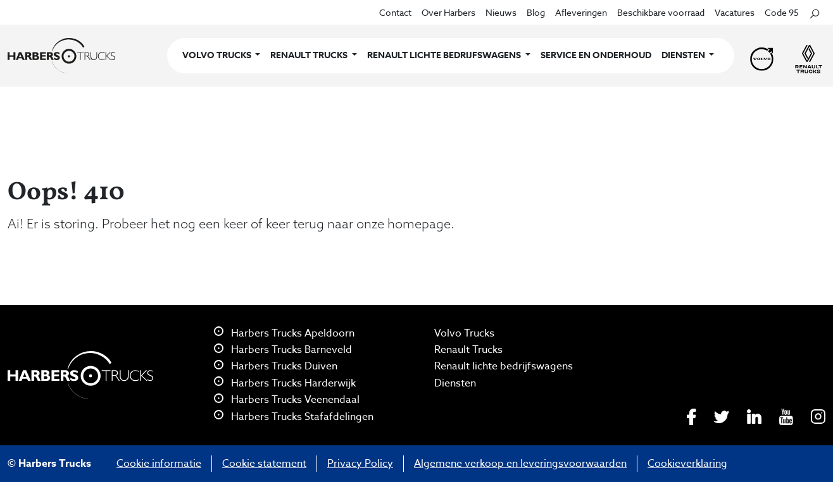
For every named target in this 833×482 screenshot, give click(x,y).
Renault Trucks (468, 349)
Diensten (455, 383)
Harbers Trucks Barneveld (283, 349)
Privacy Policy (360, 463)
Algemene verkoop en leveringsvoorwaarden (520, 463)
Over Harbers (448, 12)
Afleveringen (581, 12)
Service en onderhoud (596, 55)
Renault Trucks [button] (309, 55)
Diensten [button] (684, 55)
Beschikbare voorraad (661, 12)
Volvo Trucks (464, 333)
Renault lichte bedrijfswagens (503, 366)
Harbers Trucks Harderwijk (285, 383)
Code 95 (782, 12)
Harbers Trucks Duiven (275, 366)
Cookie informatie (158, 463)
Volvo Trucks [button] (217, 55)
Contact (395, 12)
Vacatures (735, 12)
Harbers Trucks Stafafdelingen (293, 416)
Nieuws (501, 12)
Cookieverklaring (687, 463)
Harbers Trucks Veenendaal (287, 399)
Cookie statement (264, 463)
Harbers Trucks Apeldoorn (284, 333)
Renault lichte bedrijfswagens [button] (445, 55)
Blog (536, 12)
